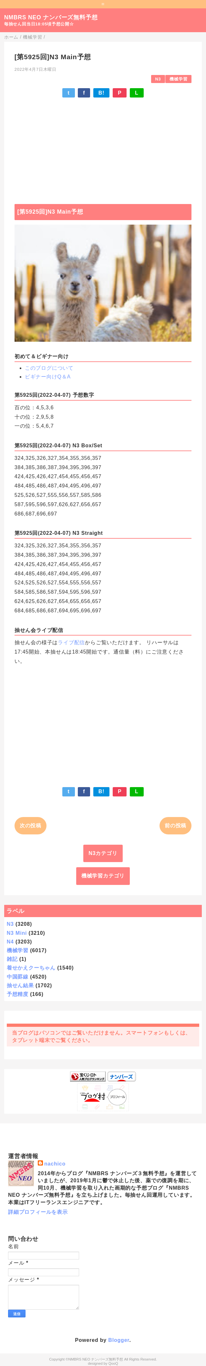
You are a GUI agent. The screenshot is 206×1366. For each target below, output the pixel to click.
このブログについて (49, 368)
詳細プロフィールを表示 (38, 1212)
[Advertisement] (103, 148)
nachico (55, 1163)
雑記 (12, 959)
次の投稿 (30, 825)
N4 (10, 941)
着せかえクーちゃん (31, 968)
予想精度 (17, 994)
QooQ (113, 1363)
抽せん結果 (20, 985)
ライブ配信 (71, 642)
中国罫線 (17, 977)
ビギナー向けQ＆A (48, 376)
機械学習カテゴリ (103, 875)
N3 (158, 79)
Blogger (118, 1340)
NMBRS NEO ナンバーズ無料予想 (51, 17)
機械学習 (178, 79)
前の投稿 (175, 825)
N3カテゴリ (102, 853)
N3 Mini (17, 933)
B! (101, 93)
